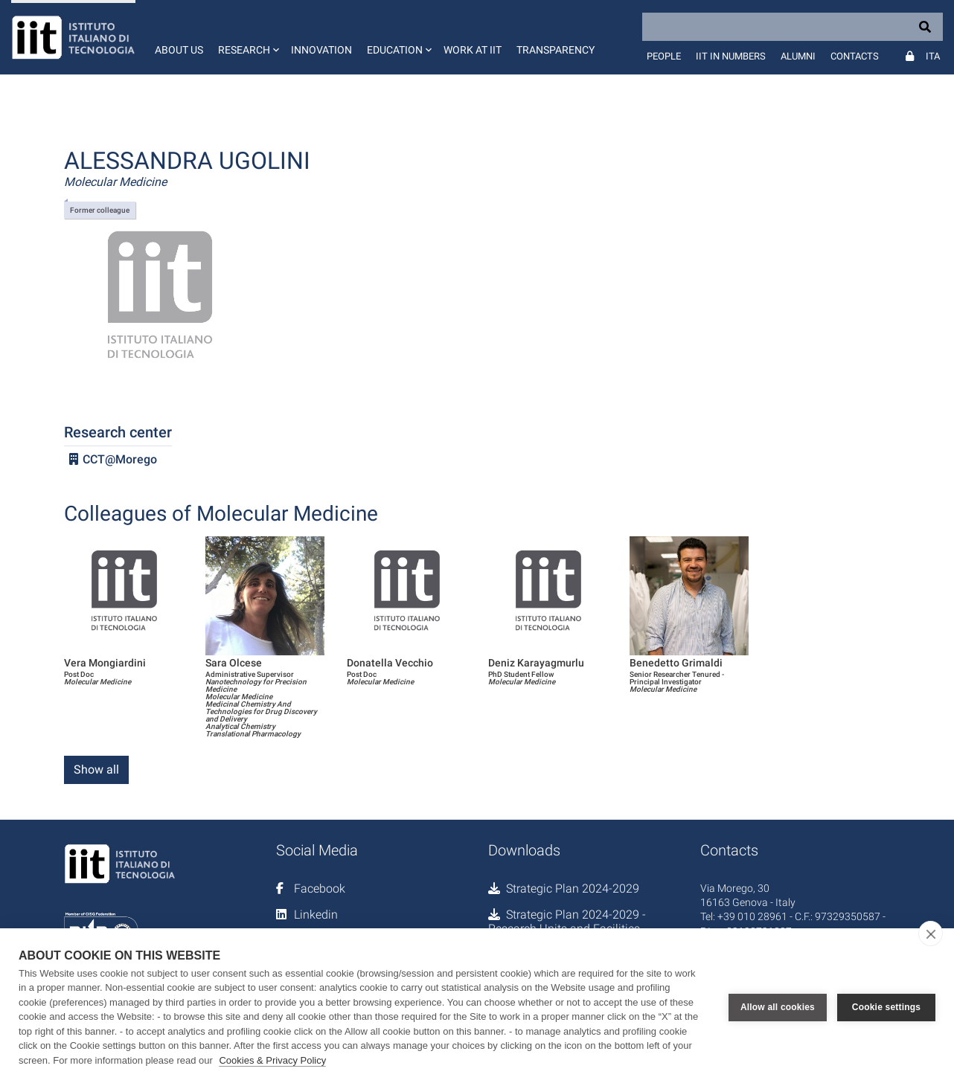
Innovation (321, 50)
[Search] (792, 27)
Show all (96, 769)
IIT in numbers (731, 56)
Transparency (555, 50)
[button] (247, 37)
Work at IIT (473, 50)
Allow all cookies (777, 1007)
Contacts (854, 56)
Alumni (798, 56)
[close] (930, 933)
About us (179, 50)
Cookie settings (886, 1007)
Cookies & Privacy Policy (272, 1060)
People (664, 56)
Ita (933, 56)
